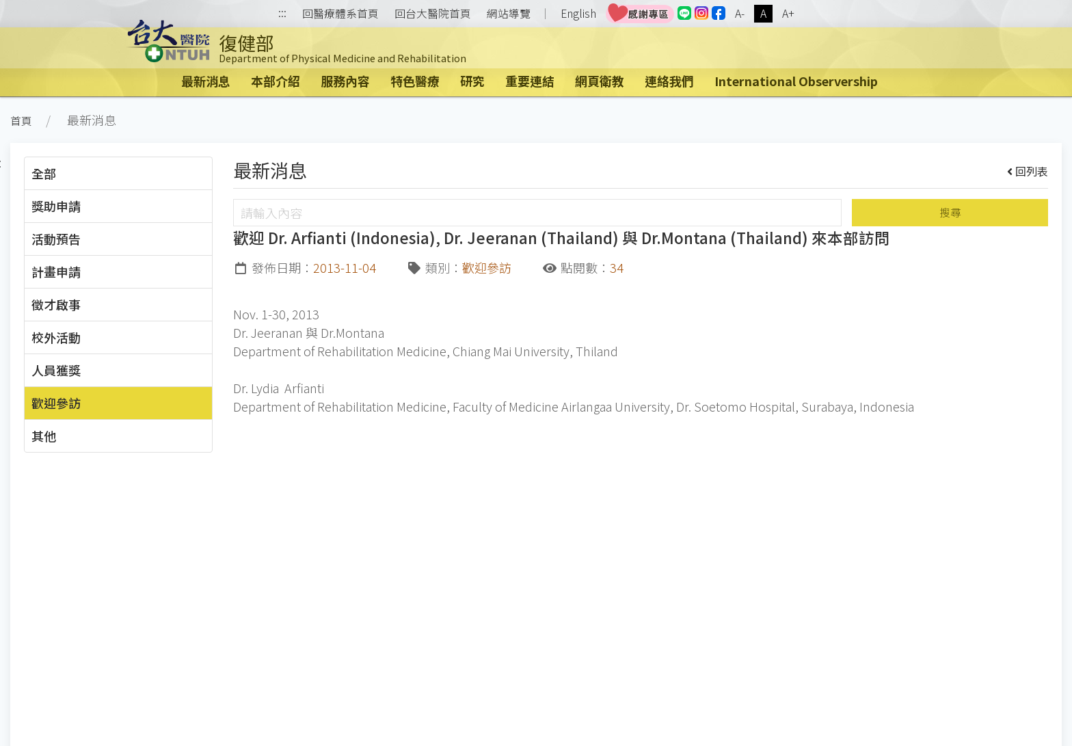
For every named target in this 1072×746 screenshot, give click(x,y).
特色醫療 (415, 81)
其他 (43, 435)
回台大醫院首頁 (432, 13)
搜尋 (950, 212)
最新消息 (205, 81)
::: (282, 14)
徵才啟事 (56, 304)
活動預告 (56, 239)
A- (740, 13)
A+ (788, 13)
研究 (472, 81)
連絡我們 (669, 81)
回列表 (1028, 171)
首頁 (21, 121)
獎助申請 (56, 206)
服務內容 (345, 81)
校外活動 (56, 337)
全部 (43, 173)
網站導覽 (509, 13)
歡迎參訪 (56, 403)
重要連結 (529, 81)
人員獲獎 (56, 370)
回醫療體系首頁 (340, 13)
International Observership (796, 81)
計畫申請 (56, 271)
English (578, 13)
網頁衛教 (599, 81)
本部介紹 (275, 81)
